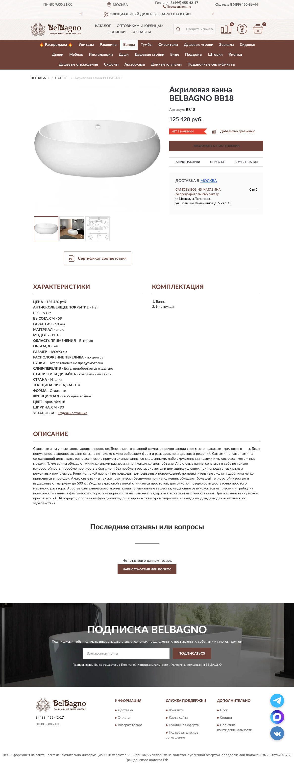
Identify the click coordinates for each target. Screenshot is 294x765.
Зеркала (226, 45)
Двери (57, 54)
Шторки (215, 54)
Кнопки (235, 54)
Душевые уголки (198, 45)
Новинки (117, 32)
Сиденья (247, 45)
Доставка (125, 710)
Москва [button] (208, 181)
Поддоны (193, 54)
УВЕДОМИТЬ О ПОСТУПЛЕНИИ (216, 145)
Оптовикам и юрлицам (140, 26)
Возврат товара (130, 725)
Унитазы (86, 45)
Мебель (76, 54)
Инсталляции (101, 54)
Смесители (168, 45)
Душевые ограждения (78, 64)
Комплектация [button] (246, 162)
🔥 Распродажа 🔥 (56, 45)
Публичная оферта (184, 725)
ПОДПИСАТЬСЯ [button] (191, 653)
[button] (177, 6)
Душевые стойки (149, 54)
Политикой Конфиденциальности (144, 664)
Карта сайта (178, 718)
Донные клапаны (166, 64)
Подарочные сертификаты (211, 64)
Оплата (124, 718)
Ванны (129, 45)
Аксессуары (134, 64)
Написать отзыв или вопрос (147, 569)
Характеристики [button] (187, 162)
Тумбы (146, 45)
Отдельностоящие (72, 413)
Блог (224, 710)
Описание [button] (217, 162)
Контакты (141, 32)
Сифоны (111, 64)
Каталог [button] (103, 26)
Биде (174, 54)
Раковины (108, 45)
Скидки (226, 718)
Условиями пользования (188, 664)
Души (124, 54)
